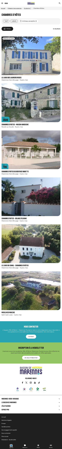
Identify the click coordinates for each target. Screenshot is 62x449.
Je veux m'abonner (31, 358)
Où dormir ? (27, 8)
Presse (4, 423)
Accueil (3, 8)
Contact (31, 336)
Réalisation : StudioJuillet (9, 439)
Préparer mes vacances (14, 8)
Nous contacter (6, 433)
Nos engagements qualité (9, 430)
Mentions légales (7, 420)
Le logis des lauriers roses (11, 78)
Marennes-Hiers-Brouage (10, 399)
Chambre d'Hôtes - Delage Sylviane (14, 218)
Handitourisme (6, 426)
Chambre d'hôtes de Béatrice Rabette (15, 172)
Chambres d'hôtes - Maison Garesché (15, 125)
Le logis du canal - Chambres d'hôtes (15, 265)
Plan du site (5, 436)
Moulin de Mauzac (8, 313)
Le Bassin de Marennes (9, 402)
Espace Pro (5, 410)
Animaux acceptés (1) (29, 21)
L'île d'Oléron (6, 406)
